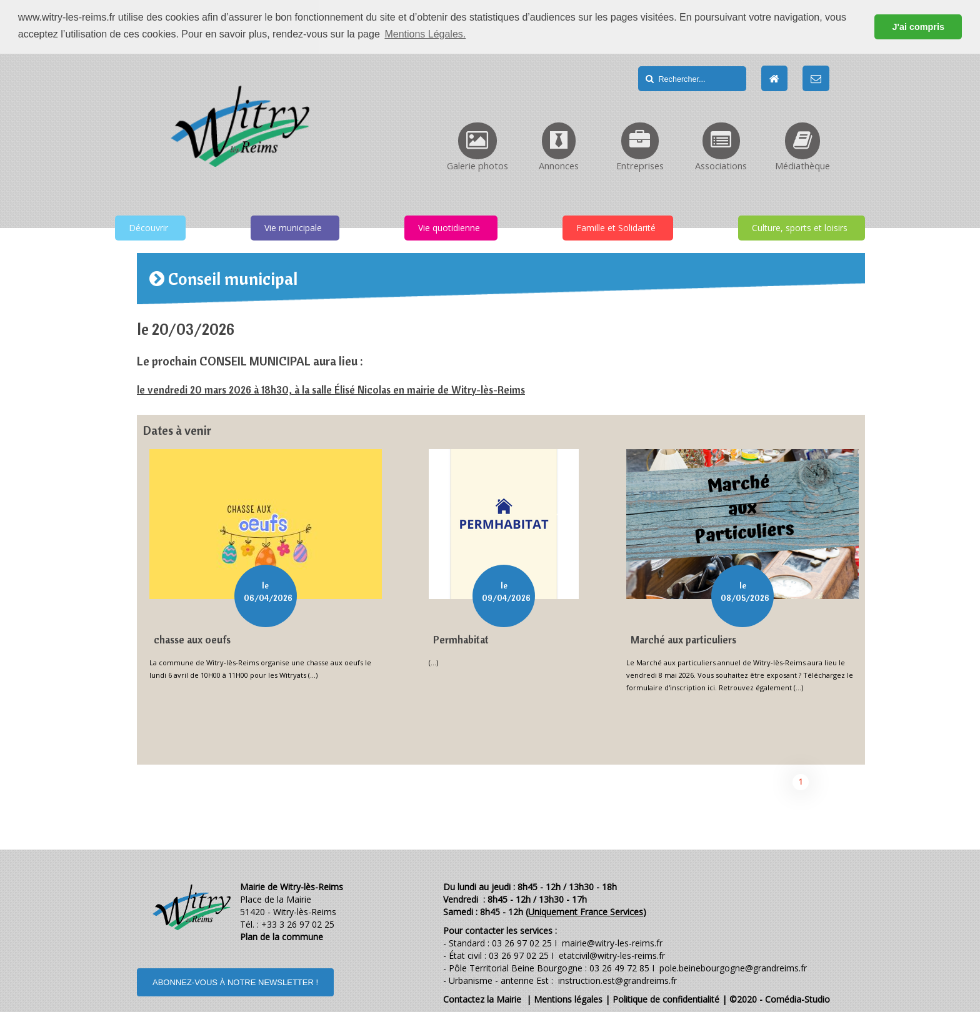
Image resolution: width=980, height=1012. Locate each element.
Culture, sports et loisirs (800, 226)
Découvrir (148, 226)
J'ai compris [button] (918, 27)
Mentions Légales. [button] (425, 34)
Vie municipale (293, 226)
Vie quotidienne (449, 226)
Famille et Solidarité (616, 226)
